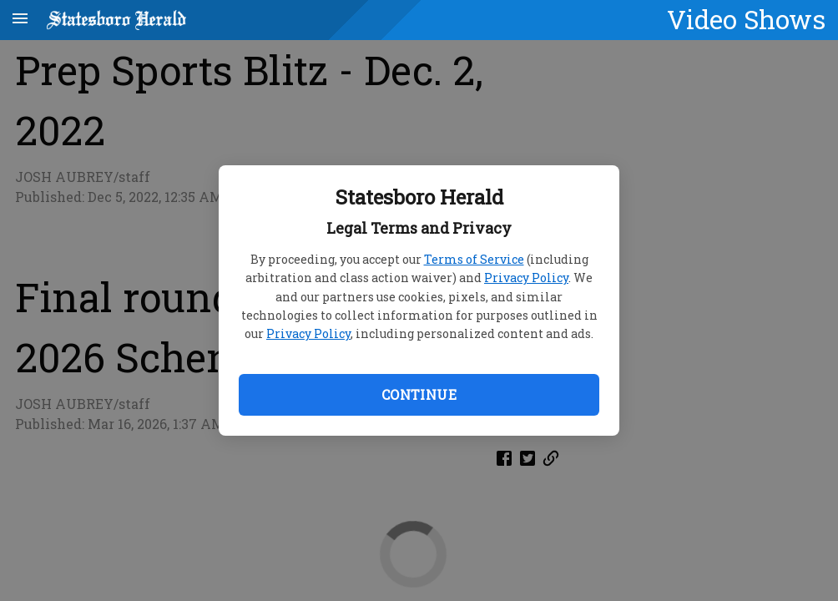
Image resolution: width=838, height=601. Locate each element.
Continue (419, 394)
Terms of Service (474, 259)
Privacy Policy (526, 277)
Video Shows (746, 19)
